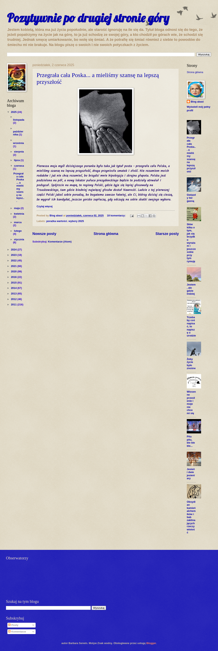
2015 (14, 282)
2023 (14, 254)
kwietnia (19, 213)
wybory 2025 (76, 221)
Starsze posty (167, 234)
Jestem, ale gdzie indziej (191, 289)
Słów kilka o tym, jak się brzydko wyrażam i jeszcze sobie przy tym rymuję (191, 243)
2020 (14, 271)
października (18, 133)
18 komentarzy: (116, 215)
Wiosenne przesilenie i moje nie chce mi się (191, 402)
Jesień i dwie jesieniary (191, 474)
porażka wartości (56, 221)
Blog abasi (197, 101)
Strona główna (105, 234)
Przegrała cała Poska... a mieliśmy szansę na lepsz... (18, 187)
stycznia (19, 239)
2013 (14, 293)
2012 (14, 299)
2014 (14, 287)
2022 (14, 260)
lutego (18, 230)
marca (17, 222)
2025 (14, 111)
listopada (18, 119)
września (18, 143)
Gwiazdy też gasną (191, 197)
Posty (13, 625)
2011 (14, 304)
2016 (14, 277)
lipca (17, 160)
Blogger (151, 643)
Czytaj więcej (45, 206)
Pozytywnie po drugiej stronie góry (88, 17)
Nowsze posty (44, 234)
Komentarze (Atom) (60, 241)
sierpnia (19, 151)
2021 (14, 266)
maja (17, 208)
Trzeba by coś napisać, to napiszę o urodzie (191, 326)
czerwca (19, 165)
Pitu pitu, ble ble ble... (191, 441)
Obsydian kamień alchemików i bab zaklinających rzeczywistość (191, 517)
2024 (14, 249)
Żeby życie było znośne (191, 364)
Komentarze (17, 631)
